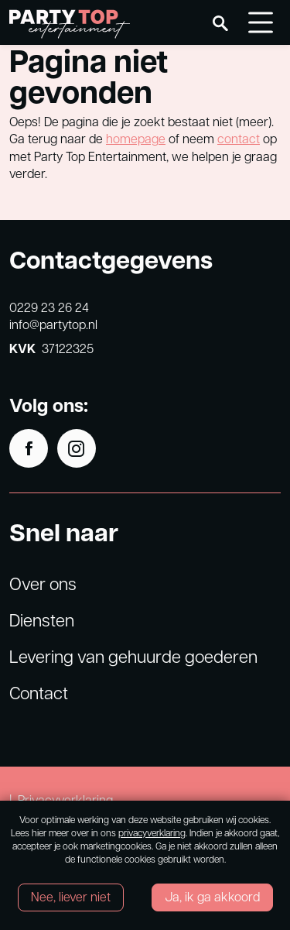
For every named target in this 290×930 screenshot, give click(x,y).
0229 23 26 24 (49, 307)
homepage (135, 138)
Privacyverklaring (65, 799)
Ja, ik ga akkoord (212, 896)
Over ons (43, 583)
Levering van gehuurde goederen (133, 656)
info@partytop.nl (53, 324)
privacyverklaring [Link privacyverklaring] (152, 832)
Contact (38, 692)
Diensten (41, 619)
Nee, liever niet (71, 896)
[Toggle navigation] (261, 22)
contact (238, 138)
